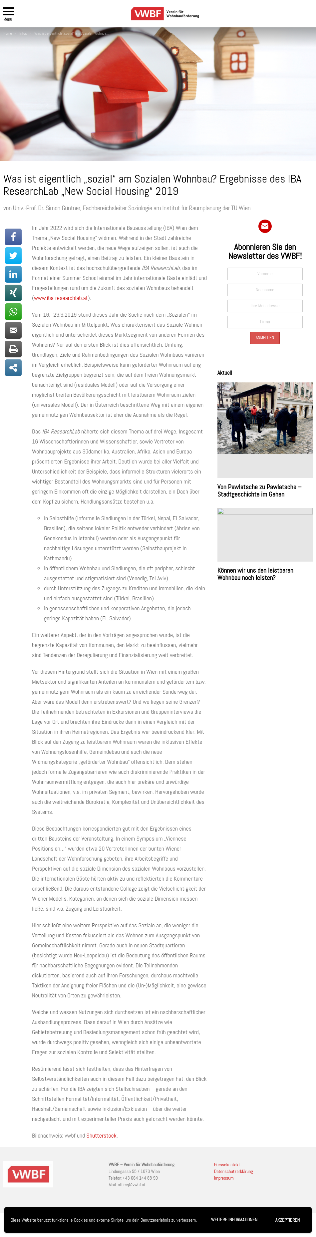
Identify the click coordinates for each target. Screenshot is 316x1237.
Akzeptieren (287, 1220)
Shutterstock (102, 1135)
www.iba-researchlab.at (61, 298)
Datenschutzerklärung (233, 1171)
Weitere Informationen (234, 1220)
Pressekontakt (227, 1165)
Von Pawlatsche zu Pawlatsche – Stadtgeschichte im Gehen (259, 491)
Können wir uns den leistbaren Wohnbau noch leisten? (255, 574)
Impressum (224, 1178)
